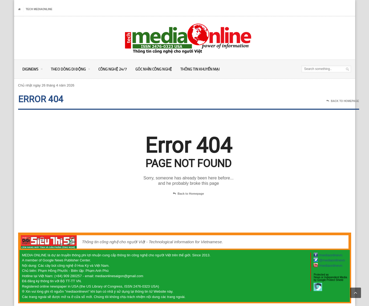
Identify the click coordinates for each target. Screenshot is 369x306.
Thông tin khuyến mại (198, 69)
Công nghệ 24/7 (112, 69)
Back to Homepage (188, 194)
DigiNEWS (32, 70)
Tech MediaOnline (39, 9)
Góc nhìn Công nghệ (153, 69)
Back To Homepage (342, 101)
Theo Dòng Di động (70, 70)
